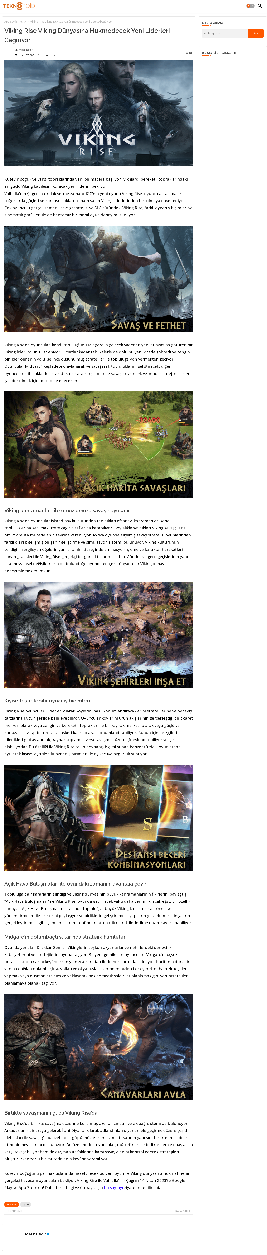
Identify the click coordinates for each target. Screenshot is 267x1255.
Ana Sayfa (10, 21)
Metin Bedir (35, 1234)
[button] (250, 6)
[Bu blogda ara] (225, 33)
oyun (23, 21)
